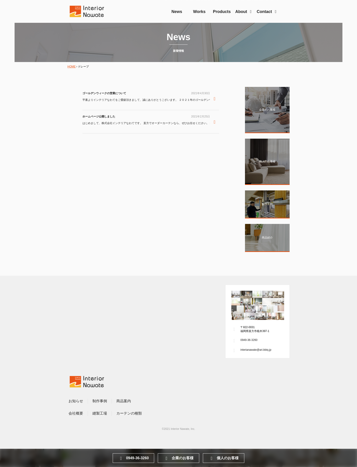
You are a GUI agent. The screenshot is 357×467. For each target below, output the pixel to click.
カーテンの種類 (129, 413)
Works (199, 11)
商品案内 (123, 401)
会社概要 (76, 413)
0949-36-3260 (249, 340)
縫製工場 (99, 413)
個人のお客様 (224, 458)
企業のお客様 (179, 458)
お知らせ (76, 401)
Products (222, 11)
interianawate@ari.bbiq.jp (255, 349)
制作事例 (99, 401)
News (176, 11)
